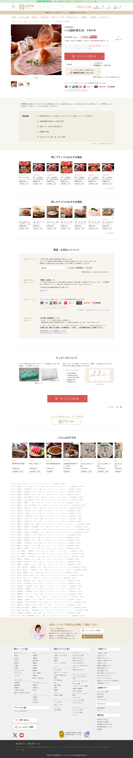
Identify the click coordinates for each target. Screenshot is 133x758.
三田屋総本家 (68, 27)
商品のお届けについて (103, 668)
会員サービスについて (103, 658)
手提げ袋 (84, 48)
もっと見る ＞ (110, 188)
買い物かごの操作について (104, 660)
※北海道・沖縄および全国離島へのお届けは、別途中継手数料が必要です (86, 40)
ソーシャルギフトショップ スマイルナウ (60, 747)
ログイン (99, 710)
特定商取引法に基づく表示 (104, 724)
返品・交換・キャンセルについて (106, 673)
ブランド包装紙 (84, 45)
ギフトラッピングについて (104, 678)
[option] (25, 173)
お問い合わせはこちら (93, 636)
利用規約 (99, 729)
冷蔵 (89, 48)
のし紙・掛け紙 (95, 45)
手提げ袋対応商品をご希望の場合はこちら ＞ (54, 333)
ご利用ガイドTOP (102, 653)
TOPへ (72, 422)
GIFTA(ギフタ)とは (102, 719)
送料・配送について (102, 670)
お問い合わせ (101, 694)
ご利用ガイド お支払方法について (93, 310)
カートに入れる (86, 56)
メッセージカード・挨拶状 (72, 48)
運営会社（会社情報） (103, 721)
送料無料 (22, 183)
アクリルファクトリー (90, 747)
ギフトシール (105, 45)
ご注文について (101, 655)
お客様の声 (100, 697)
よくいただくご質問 (93, 630)
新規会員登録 (101, 708)
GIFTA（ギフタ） (21, 747)
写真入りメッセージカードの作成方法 (107, 680)
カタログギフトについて (104, 675)
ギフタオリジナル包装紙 (72, 45)
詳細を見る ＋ (44, 290)
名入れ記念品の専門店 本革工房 (37, 747)
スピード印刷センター (104, 747)
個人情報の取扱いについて (104, 726)
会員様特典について (102, 683)
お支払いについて (102, 663)
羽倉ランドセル (77, 747)
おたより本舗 (20, 749)
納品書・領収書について (104, 665)
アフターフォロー (102, 699)
